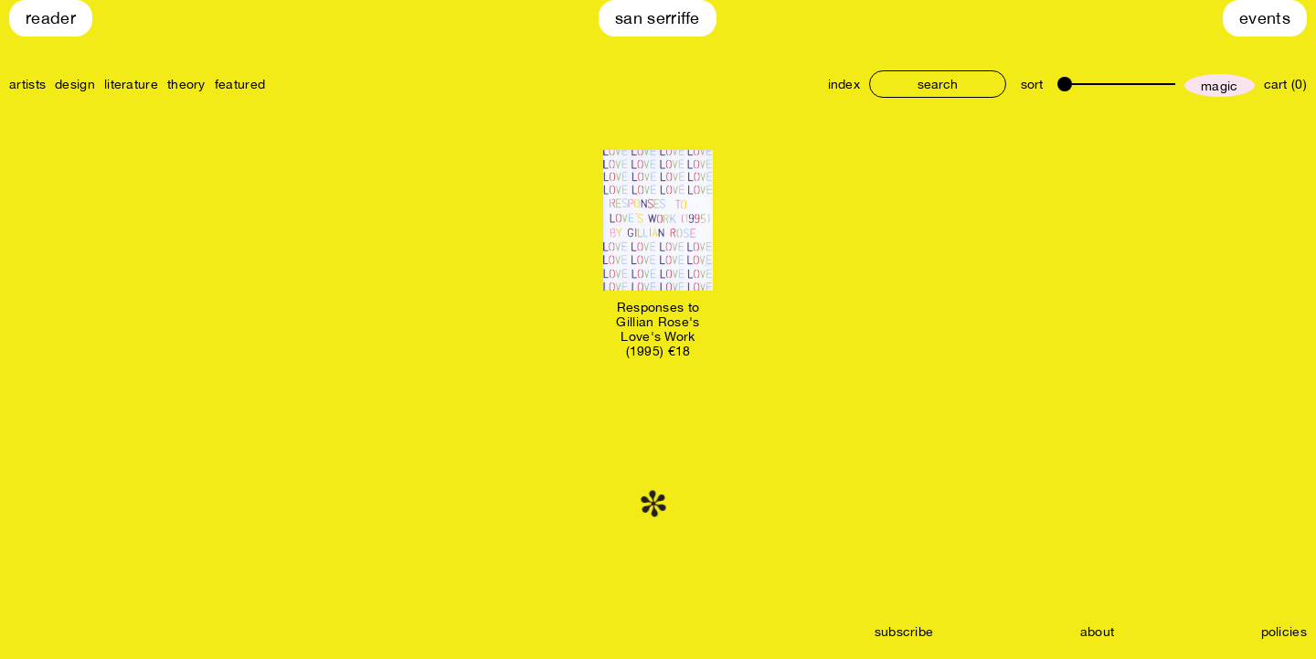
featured (240, 84)
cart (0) (1285, 84)
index (844, 84)
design (75, 84)
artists (27, 84)
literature (131, 84)
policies (1284, 631)
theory (186, 84)
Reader (51, 17)
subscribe (904, 631)
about (1097, 631)
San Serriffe (657, 17)
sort (1032, 84)
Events (1264, 17)
